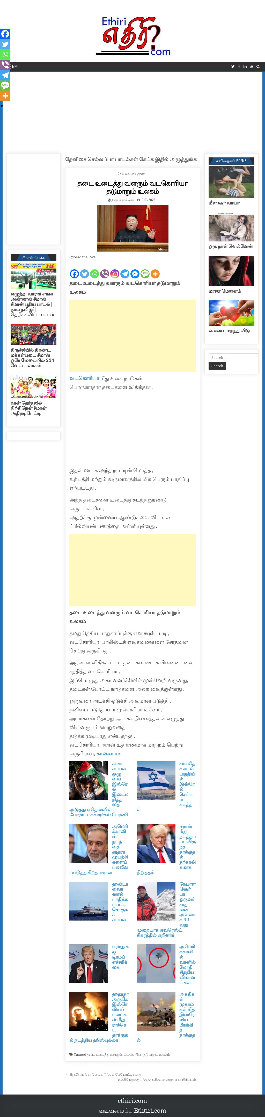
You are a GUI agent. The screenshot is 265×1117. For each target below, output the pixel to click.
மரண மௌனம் (225, 291)
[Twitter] (84, 269)
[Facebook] (74, 269)
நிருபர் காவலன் (123, 199)
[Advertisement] (132, 110)
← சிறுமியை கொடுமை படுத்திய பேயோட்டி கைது (103, 1074)
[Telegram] (124, 269)
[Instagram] (114, 269)
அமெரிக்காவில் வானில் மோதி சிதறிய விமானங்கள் (187, 964)
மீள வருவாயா (224, 203)
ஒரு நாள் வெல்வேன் (231, 246)
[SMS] (145, 269)
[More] (155, 269)
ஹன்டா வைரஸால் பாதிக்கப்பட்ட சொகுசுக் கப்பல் (120, 902)
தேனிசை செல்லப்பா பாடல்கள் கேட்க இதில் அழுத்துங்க (131, 159)
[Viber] (104, 269)
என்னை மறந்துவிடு (229, 330)
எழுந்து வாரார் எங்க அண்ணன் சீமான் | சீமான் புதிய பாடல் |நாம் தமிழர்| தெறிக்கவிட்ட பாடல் (32, 304)
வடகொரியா (84, 378)
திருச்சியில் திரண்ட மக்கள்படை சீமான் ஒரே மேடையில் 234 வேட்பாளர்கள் (32, 357)
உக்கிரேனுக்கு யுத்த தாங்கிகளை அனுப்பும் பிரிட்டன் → (159, 1080)
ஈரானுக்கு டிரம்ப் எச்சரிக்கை (120, 957)
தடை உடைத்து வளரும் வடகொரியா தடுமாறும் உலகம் (132, 186)
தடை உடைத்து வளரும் (104, 1055)
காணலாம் (108, 754)
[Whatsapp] (94, 269)
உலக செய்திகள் (133, 173)
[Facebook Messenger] (134, 269)
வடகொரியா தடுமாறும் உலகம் (146, 1055)
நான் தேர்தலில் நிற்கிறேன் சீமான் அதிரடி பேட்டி (28, 408)
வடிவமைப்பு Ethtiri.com (132, 1110)
